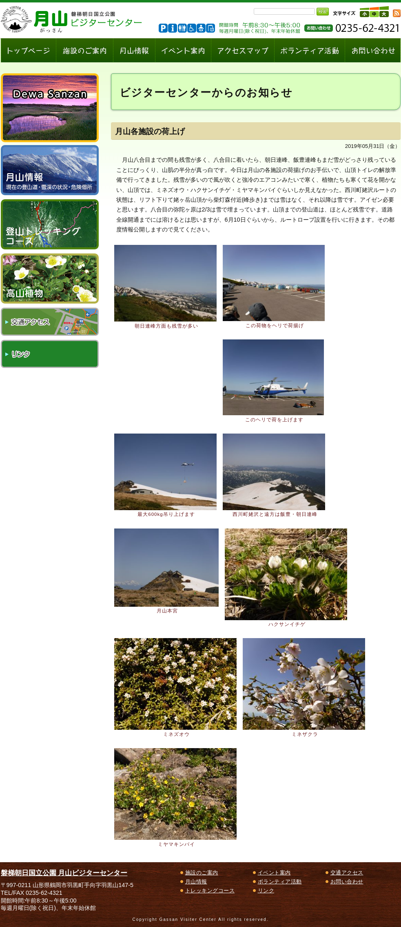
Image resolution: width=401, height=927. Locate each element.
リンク (50, 354)
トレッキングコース (210, 890)
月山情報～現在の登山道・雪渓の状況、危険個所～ (50, 170)
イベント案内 (274, 873)
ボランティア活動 (280, 882)
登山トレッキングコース (50, 224)
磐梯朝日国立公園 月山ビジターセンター (64, 873)
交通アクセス (50, 322)
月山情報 (196, 882)
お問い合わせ (346, 882)
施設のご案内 (201, 873)
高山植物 (50, 278)
